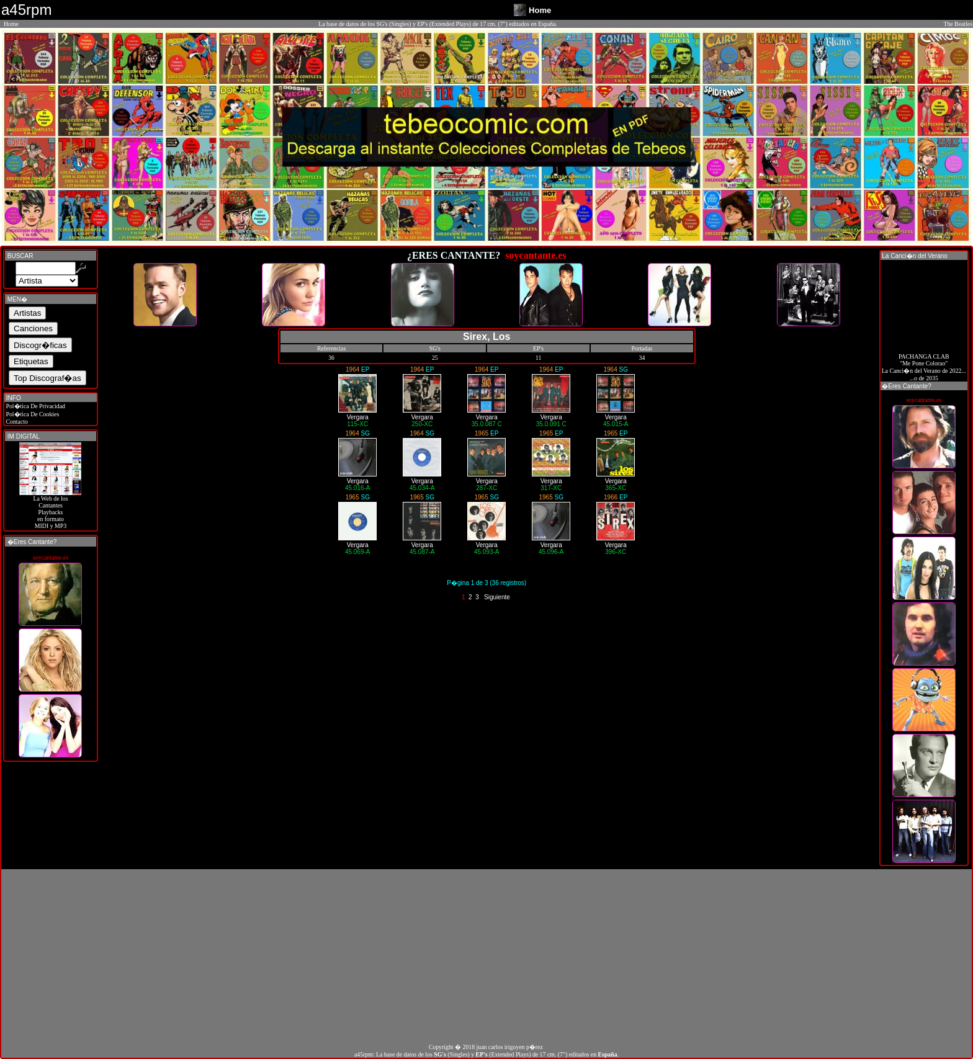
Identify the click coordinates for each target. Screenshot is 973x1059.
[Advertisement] (486, 956)
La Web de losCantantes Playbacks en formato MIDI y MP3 (50, 509)
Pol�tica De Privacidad (34, 406)
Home (11, 23)
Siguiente (497, 597)
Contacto (16, 421)
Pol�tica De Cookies (31, 414)
